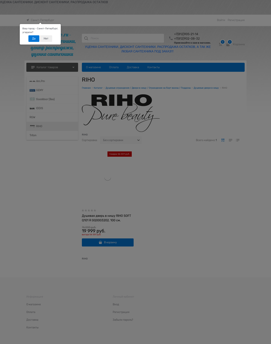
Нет (46, 38)
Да (34, 38)
